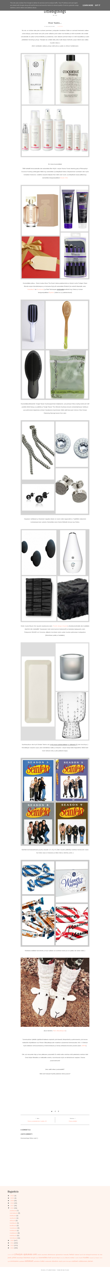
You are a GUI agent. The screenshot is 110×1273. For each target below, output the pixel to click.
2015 (12, 1240)
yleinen (90, 1261)
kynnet (54, 1257)
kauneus (27, 1257)
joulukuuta (13, 1210)
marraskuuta (14, 1213)
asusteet (44, 1254)
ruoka (42, 1261)
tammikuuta (14, 1238)
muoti (80, 1257)
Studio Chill (63, 177)
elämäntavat (51, 1254)
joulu (9, 1257)
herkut (71, 1254)
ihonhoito (94, 1254)
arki (35, 1254)
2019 (12, 1200)
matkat (72, 1257)
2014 (12, 1243)
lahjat (58, 1257)
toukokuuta (13, 1228)
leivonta (62, 1258)
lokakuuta (13, 1215)
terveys (68, 1261)
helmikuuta (13, 1235)
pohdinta (37, 1261)
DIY (13, 1254)
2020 (12, 1198)
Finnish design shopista (60, 626)
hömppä (88, 1254)
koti (49, 1257)
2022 (12, 1195)
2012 (12, 1248)
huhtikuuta (13, 1230)
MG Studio (66, 1270)
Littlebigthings (55, 12)
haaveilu (66, 1254)
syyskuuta (13, 1218)
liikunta (67, 1257)
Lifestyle (18, 1254)
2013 (12, 1245)
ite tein (100, 1254)
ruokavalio (48, 1261)
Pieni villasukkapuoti (59, 1030)
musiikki (86, 1257)
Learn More (88, 5)
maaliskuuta (14, 1233)
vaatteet (74, 1261)
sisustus (55, 1261)
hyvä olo (82, 1254)
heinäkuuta (13, 1223)
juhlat (14, 1257)
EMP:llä (84, 1045)
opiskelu (21, 1261)
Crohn (9, 1254)
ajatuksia (60, 26)
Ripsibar (51, 292)
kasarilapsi (20, 1257)
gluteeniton (59, 1254)
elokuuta (13, 1220)
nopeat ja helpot (94, 1258)
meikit (77, 1258)
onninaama (14, 1261)
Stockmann (40, 289)
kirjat (37, 1258)
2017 (12, 1205)
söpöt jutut (62, 1261)
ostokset (29, 1261)
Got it (97, 5)
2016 (12, 1208)
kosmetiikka (43, 1257)
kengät (33, 1257)
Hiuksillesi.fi (30, 289)
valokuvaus (82, 1261)
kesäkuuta (13, 1225)
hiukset (77, 1254)
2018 (12, 1203)
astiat (39, 1254)
